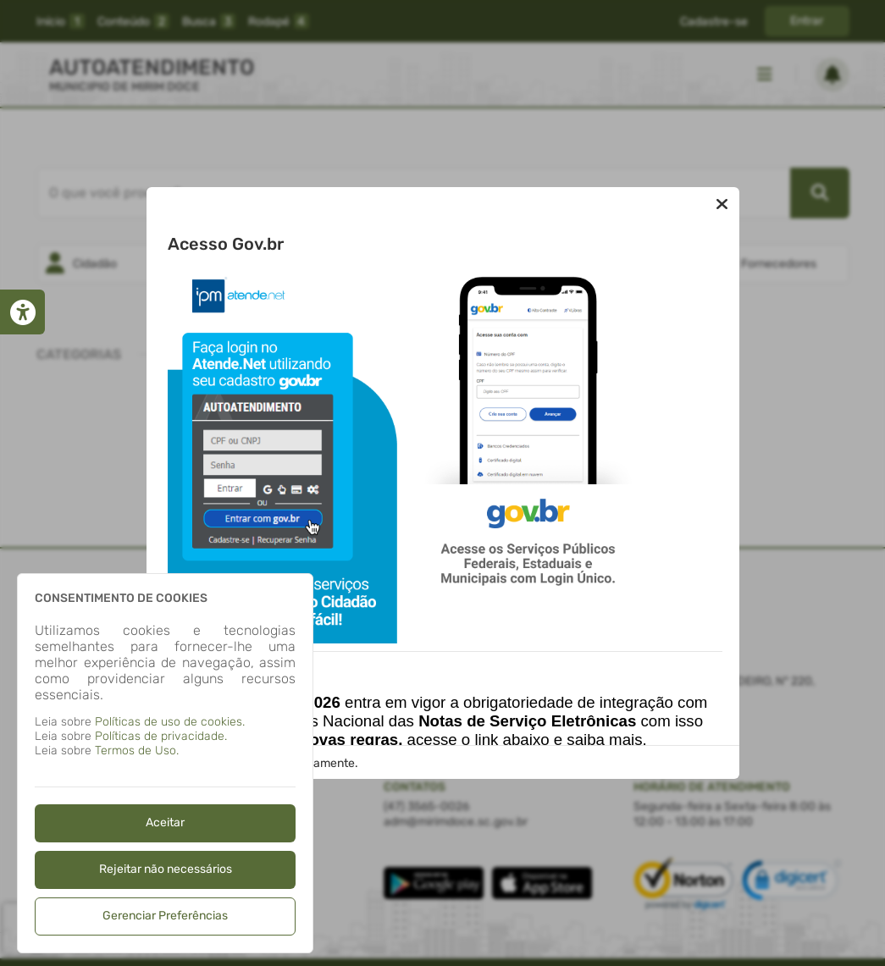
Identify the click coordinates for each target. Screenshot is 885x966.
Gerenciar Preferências (165, 915)
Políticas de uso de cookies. (170, 722)
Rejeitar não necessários (165, 869)
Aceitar (165, 822)
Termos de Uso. (137, 750)
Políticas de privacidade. (161, 736)
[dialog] (165, 763)
